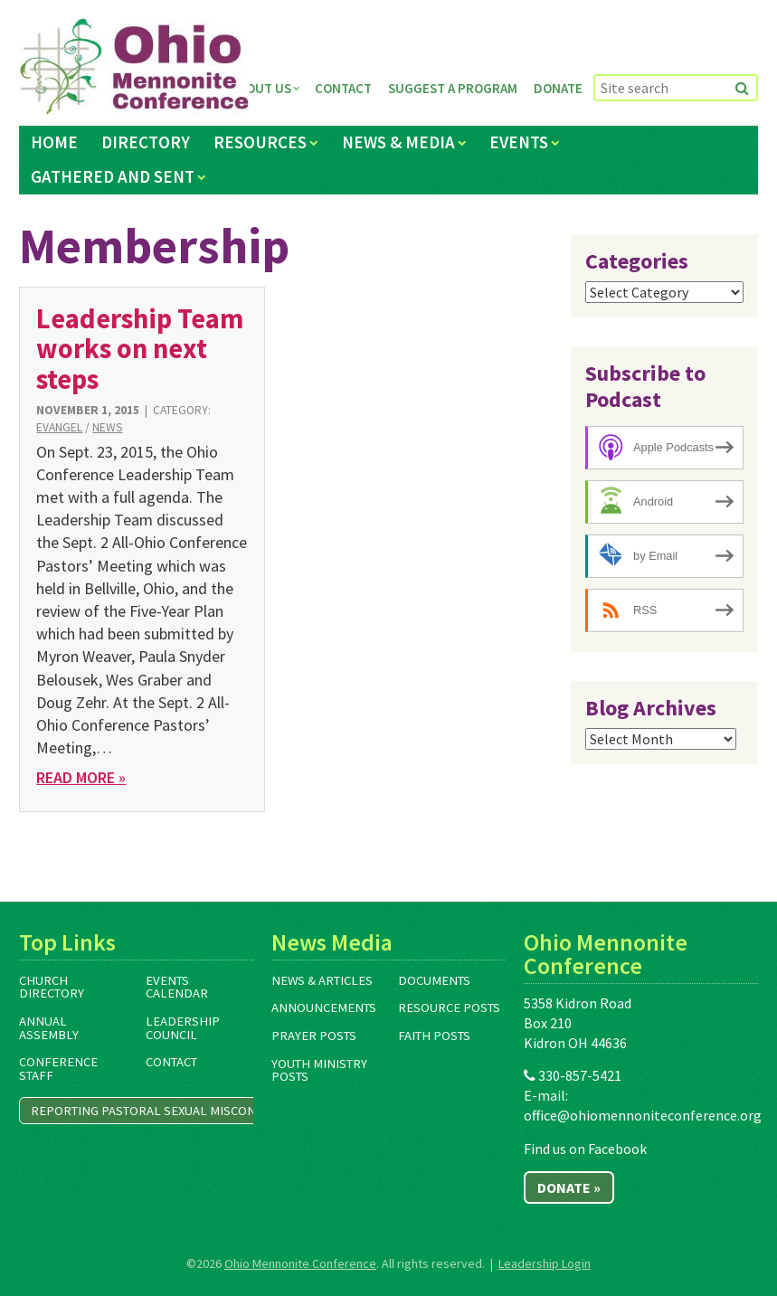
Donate (558, 88)
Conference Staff (58, 1068)
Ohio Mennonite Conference (300, 1263)
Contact (343, 88)
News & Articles (322, 980)
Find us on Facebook (585, 1149)
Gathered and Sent (112, 176)
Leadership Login (544, 1263)
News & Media (398, 142)
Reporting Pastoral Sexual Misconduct (159, 1110)
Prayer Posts (313, 1035)
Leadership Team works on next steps (139, 348)
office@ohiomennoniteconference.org (643, 1115)
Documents (434, 980)
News (107, 427)
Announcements (323, 1007)
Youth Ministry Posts (319, 1070)
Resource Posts (449, 1007)
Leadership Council (183, 1028)
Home (54, 142)
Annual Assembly (49, 1028)
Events (518, 142)
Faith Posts (434, 1035)
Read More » (81, 777)
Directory (145, 142)
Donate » (569, 1187)
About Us (261, 88)
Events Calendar (177, 987)
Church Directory (51, 987)
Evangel (59, 427)
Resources (260, 142)
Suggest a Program (452, 88)
